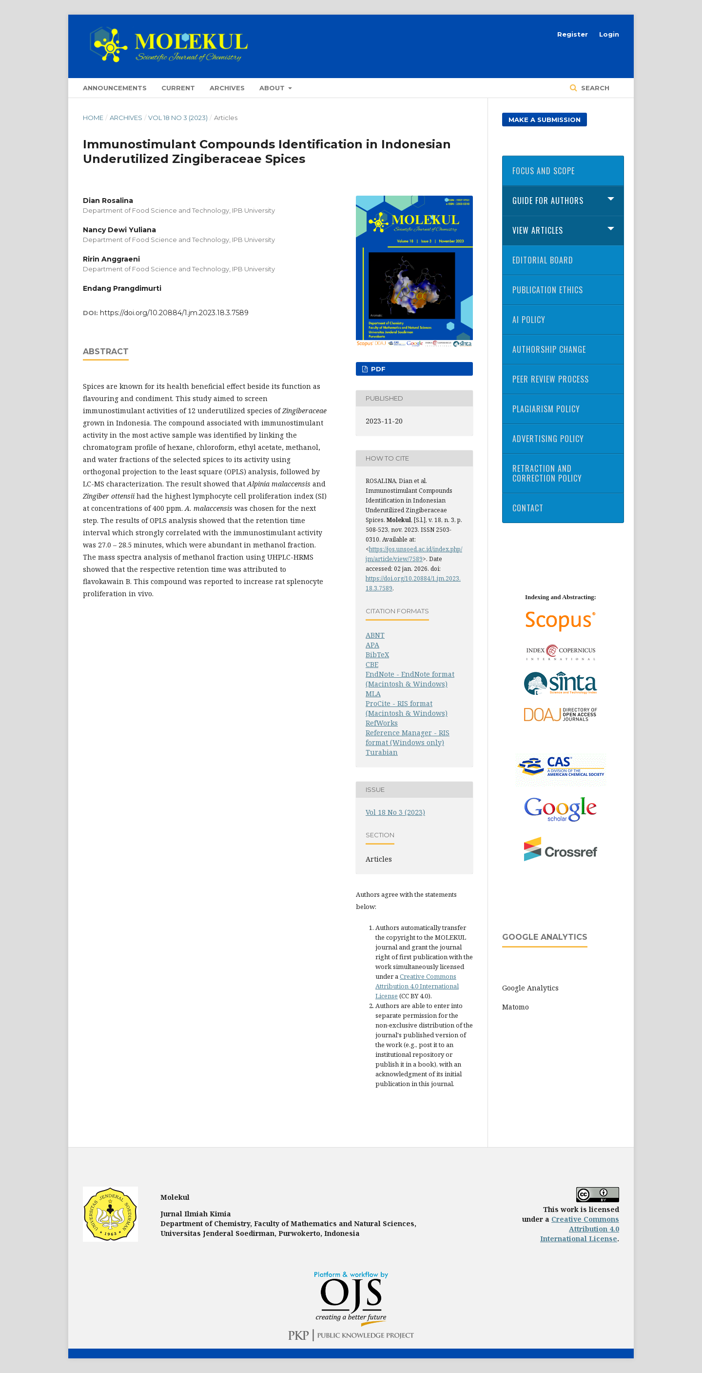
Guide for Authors (548, 200)
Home (93, 117)
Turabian (382, 752)
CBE (372, 664)
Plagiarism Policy (546, 409)
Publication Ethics (547, 290)
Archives (227, 88)
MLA (373, 693)
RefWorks (382, 722)
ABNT (375, 635)
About (273, 88)
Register (572, 34)
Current (178, 88)
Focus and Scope (543, 171)
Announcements (115, 88)
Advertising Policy (548, 438)
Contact (528, 508)
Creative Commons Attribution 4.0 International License (417, 986)
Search (594, 88)
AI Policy (529, 319)
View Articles (537, 230)
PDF (377, 369)
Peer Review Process (550, 379)
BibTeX (377, 654)
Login (609, 34)
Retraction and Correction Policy (547, 473)
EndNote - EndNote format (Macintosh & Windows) (410, 678)
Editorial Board (542, 260)
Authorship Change (549, 349)
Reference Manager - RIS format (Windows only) (407, 737)
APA (372, 644)
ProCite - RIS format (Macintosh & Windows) (407, 708)
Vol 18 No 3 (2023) (178, 117)
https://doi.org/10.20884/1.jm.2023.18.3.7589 (174, 312)
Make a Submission (544, 119)
